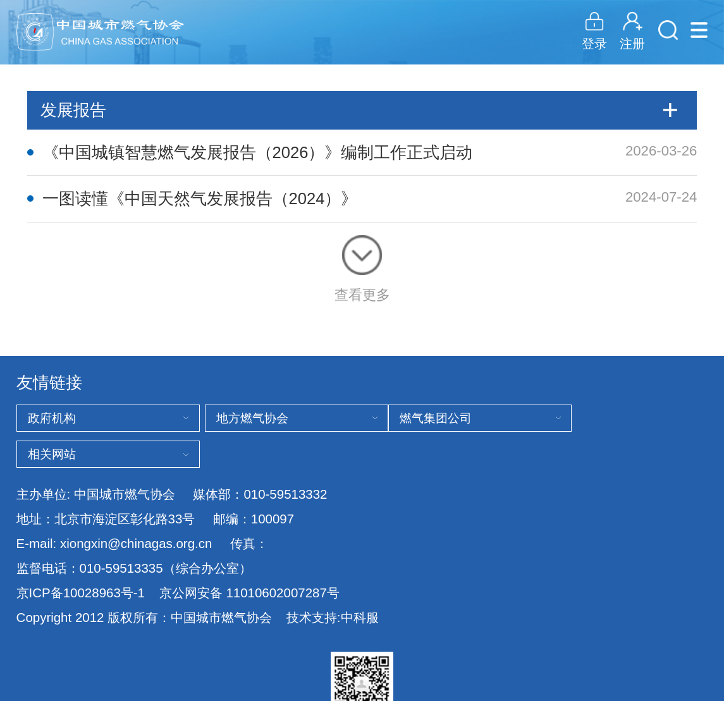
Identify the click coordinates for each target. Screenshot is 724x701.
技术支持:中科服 (332, 617)
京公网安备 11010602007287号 (249, 593)
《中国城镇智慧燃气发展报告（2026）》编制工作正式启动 (257, 152)
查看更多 (362, 269)
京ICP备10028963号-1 (80, 592)
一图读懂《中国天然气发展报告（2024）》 (200, 198)
